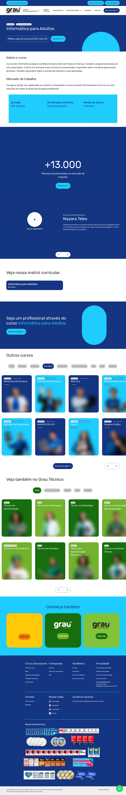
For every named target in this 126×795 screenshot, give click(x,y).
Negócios (67, 490)
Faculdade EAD (58, 10)
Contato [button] (97, 10)
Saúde (102, 366)
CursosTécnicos (46, 10)
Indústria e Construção (79, 366)
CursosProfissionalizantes (31, 10)
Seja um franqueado (95, 3)
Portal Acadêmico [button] (112, 3)
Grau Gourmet (62, 366)
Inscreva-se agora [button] (16, 332)
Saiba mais (24, 637)
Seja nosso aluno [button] (111, 10)
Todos (12, 366)
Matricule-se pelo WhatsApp (17, 3)
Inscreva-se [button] (58, 39)
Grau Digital (48, 366)
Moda (93, 366)
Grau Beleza (34, 366)
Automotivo (22, 366)
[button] (60, 701)
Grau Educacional (74, 10)
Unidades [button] (88, 10)
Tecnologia (112, 366)
